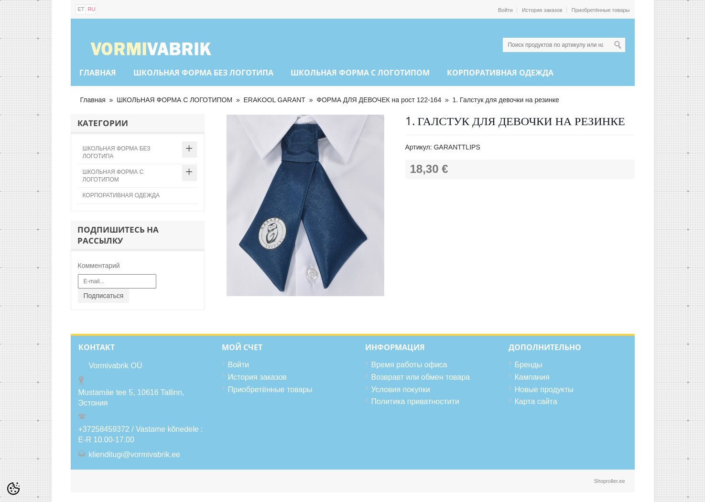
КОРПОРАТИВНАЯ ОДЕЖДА (500, 72)
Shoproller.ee (609, 481)
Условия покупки (400, 389)
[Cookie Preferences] (13, 488)
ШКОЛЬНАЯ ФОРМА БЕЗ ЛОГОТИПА (203, 72)
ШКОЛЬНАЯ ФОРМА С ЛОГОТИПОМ (360, 72)
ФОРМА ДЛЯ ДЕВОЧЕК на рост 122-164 (378, 100)
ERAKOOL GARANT (274, 100)
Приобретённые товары (601, 10)
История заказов (542, 10)
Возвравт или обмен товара (420, 377)
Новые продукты (544, 389)
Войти (505, 10)
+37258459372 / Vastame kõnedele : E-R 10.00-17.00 (140, 434)
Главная (97, 72)
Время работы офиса (409, 365)
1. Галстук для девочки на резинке (506, 100)
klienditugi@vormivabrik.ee (134, 454)
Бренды (528, 365)
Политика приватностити (415, 401)
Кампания (532, 377)
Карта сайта (536, 401)
